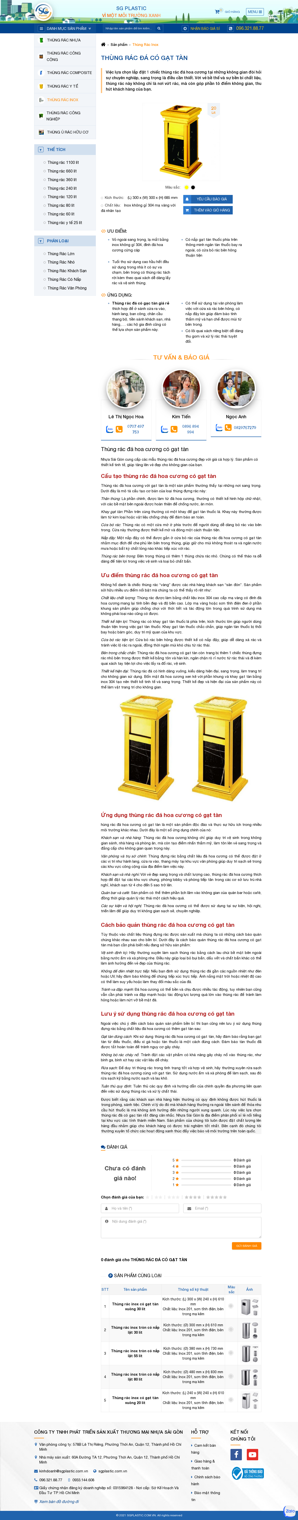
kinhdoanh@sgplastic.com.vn (63, 1471)
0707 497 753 (130, 429)
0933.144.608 (83, 1480)
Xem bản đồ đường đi (59, 1501)
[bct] (247, 1474)
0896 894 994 (185, 429)
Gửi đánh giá (246, 1246)
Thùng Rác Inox (145, 44)
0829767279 (240, 428)
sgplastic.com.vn (112, 1471)
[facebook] (236, 1454)
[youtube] (252, 1454)
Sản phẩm (119, 44)
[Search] (130, 28)
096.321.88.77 (250, 28)
